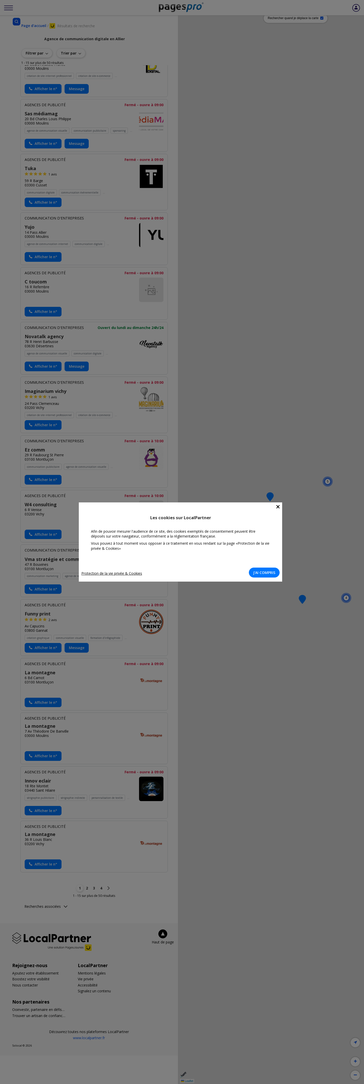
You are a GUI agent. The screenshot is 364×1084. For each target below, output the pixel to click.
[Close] (279, 506)
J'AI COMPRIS (266, 572)
